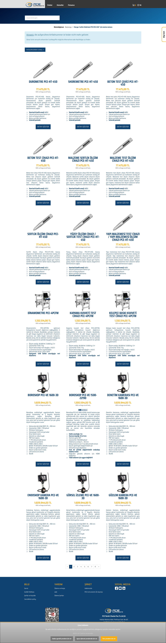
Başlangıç (68, 27)
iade (55, 592)
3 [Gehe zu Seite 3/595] (77, 566)
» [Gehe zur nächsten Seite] (98, 566)
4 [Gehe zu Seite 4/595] (81, 566)
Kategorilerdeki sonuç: (35, 50)
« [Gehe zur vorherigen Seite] (67, 566)
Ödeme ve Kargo (59, 588)
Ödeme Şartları (59, 595)
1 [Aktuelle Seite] (70, 566)
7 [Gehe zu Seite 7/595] (91, 566)
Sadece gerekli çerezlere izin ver (61, 638)
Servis (26, 588)
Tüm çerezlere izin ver (109, 638)
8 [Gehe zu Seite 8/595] (95, 566)
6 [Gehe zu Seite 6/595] (88, 566)
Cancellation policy (30, 599)
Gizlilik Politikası (29, 592)
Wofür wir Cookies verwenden (83, 633)
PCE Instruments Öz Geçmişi (94, 592)
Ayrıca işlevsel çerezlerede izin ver (87, 638)
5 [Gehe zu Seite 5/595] (84, 566)
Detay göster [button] (43, 126)
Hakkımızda (88, 588)
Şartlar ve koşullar (30, 595)
